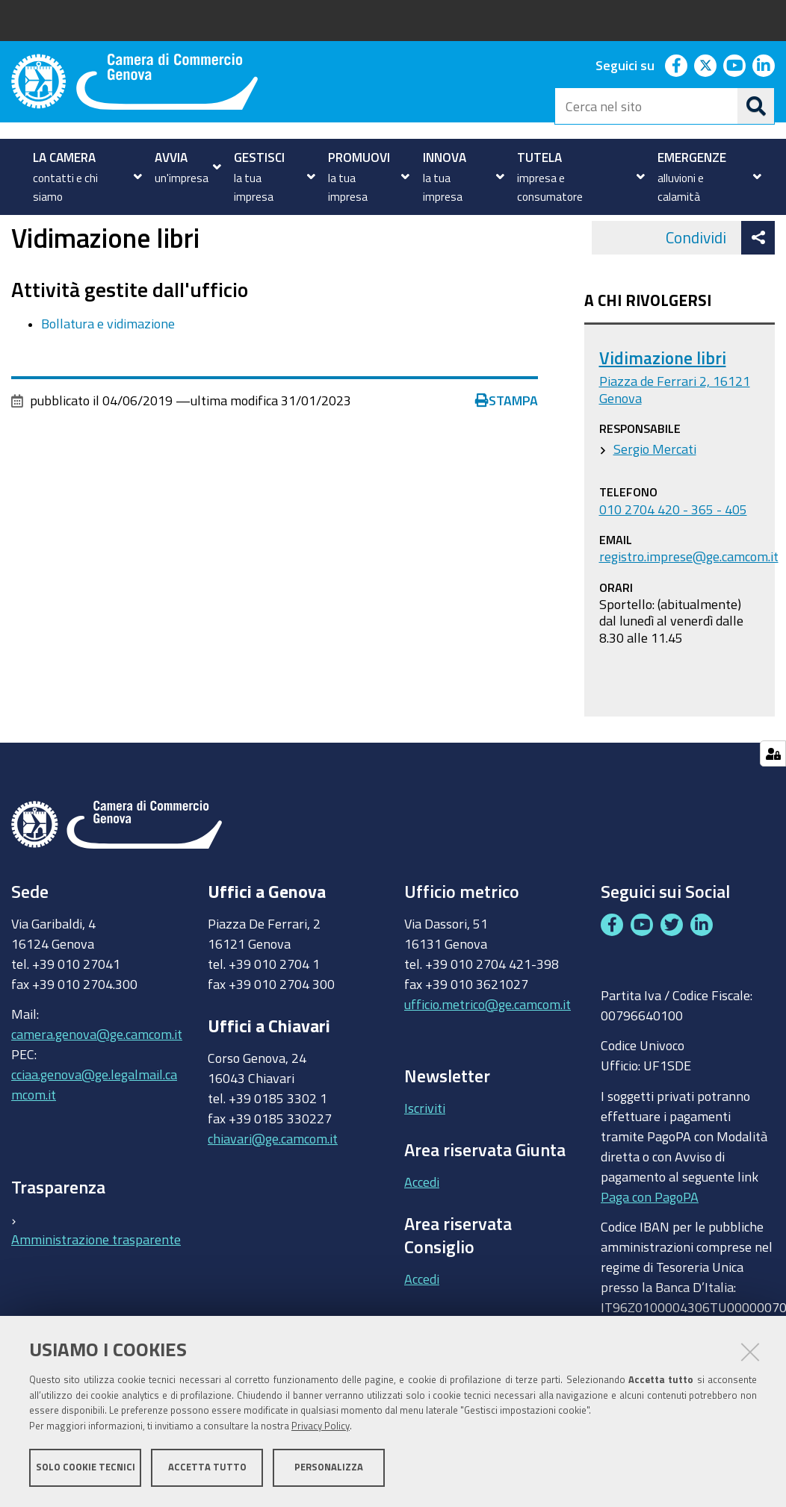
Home (21, 231)
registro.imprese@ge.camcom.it (689, 607)
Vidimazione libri (662, 407)
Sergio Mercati (654, 499)
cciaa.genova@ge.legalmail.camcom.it (94, 1135)
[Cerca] (756, 106)
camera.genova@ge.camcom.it (96, 1084)
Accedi (421, 1231)
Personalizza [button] (328, 1468)
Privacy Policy (320, 1427)
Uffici (57, 231)
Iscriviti (424, 1157)
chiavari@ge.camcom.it (273, 1188)
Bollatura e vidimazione (108, 373)
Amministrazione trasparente (96, 1289)
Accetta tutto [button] (207, 1468)
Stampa (506, 451)
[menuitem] (83, 177)
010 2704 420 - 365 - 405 (673, 559)
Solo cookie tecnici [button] (85, 1468)
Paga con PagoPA (650, 1246)
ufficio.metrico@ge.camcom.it (487, 1054)
